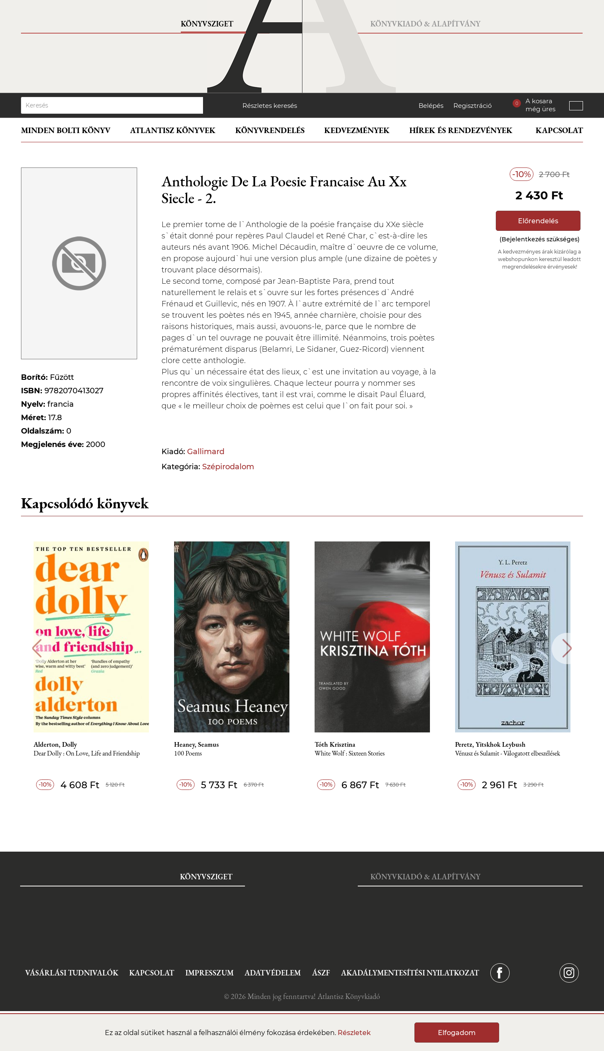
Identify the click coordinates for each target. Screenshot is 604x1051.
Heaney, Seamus (196, 744)
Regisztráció (472, 106)
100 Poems (188, 754)
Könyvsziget (207, 24)
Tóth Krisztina (335, 744)
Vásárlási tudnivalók (71, 973)
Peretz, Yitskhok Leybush (490, 744)
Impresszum (209, 973)
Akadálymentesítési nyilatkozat (410, 973)
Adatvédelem (273, 973)
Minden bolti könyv (65, 130)
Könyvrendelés (270, 130)
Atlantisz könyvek (173, 130)
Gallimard (205, 451)
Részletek (354, 1033)
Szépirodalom (228, 466)
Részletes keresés (269, 106)
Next (567, 648)
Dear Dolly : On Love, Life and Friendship (87, 754)
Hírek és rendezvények (461, 130)
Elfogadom (457, 1033)
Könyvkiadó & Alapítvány (425, 24)
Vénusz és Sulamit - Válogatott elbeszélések (507, 754)
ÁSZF (321, 973)
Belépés (431, 106)
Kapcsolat (559, 130)
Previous (36, 648)
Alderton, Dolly (55, 744)
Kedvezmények (357, 130)
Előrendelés (538, 221)
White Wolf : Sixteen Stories (350, 754)
